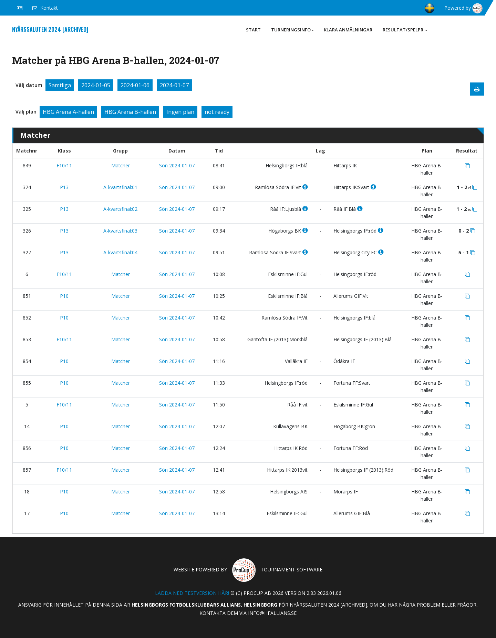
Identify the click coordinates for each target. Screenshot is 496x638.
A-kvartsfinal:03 (120, 230)
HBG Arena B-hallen (130, 112)
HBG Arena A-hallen (68, 112)
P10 (64, 296)
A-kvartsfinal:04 (120, 252)
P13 (64, 187)
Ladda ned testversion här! (192, 593)
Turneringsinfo (292, 30)
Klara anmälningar (348, 30)
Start (253, 30)
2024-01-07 (174, 85)
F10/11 (64, 165)
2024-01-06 (135, 85)
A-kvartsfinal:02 (120, 209)
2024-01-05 (95, 85)
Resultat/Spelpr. (405, 30)
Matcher (120, 165)
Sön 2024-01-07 (177, 165)
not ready (217, 112)
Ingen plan (180, 112)
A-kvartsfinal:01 (120, 187)
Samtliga (60, 85)
